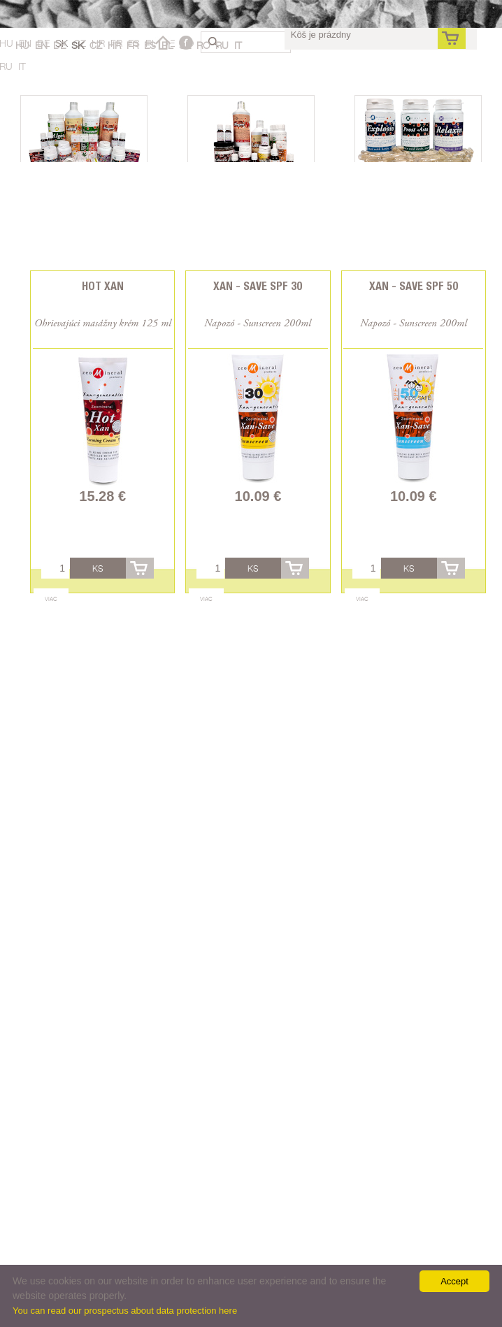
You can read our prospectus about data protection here (125, 1310)
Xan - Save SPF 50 (413, 286)
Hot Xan (103, 286)
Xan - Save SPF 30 (257, 286)
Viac (51, 598)
